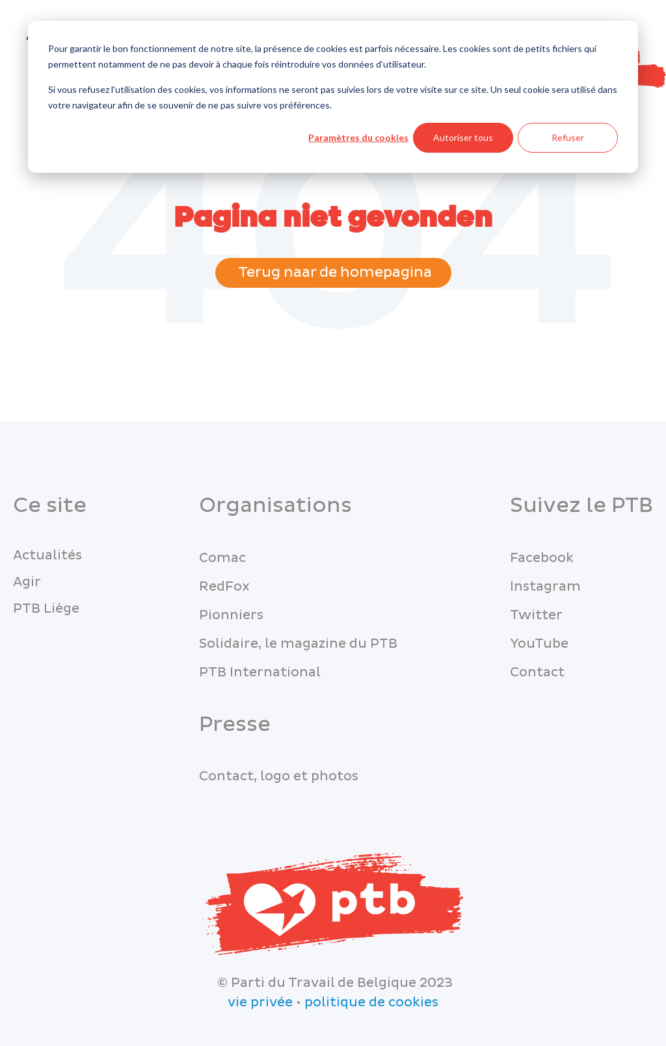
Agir (27, 582)
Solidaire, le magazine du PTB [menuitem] (298, 644)
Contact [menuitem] (537, 672)
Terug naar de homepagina (333, 272)
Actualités (47, 555)
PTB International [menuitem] (260, 672)
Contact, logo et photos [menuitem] (278, 776)
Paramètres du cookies (358, 137)
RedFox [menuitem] (224, 586)
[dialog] (333, 97)
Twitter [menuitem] (536, 615)
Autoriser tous (463, 137)
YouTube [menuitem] (539, 644)
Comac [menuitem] (222, 558)
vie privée (260, 1002)
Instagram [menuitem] (545, 586)
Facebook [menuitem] (542, 558)
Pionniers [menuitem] (231, 615)
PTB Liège (46, 609)
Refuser (568, 137)
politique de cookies (371, 1002)
